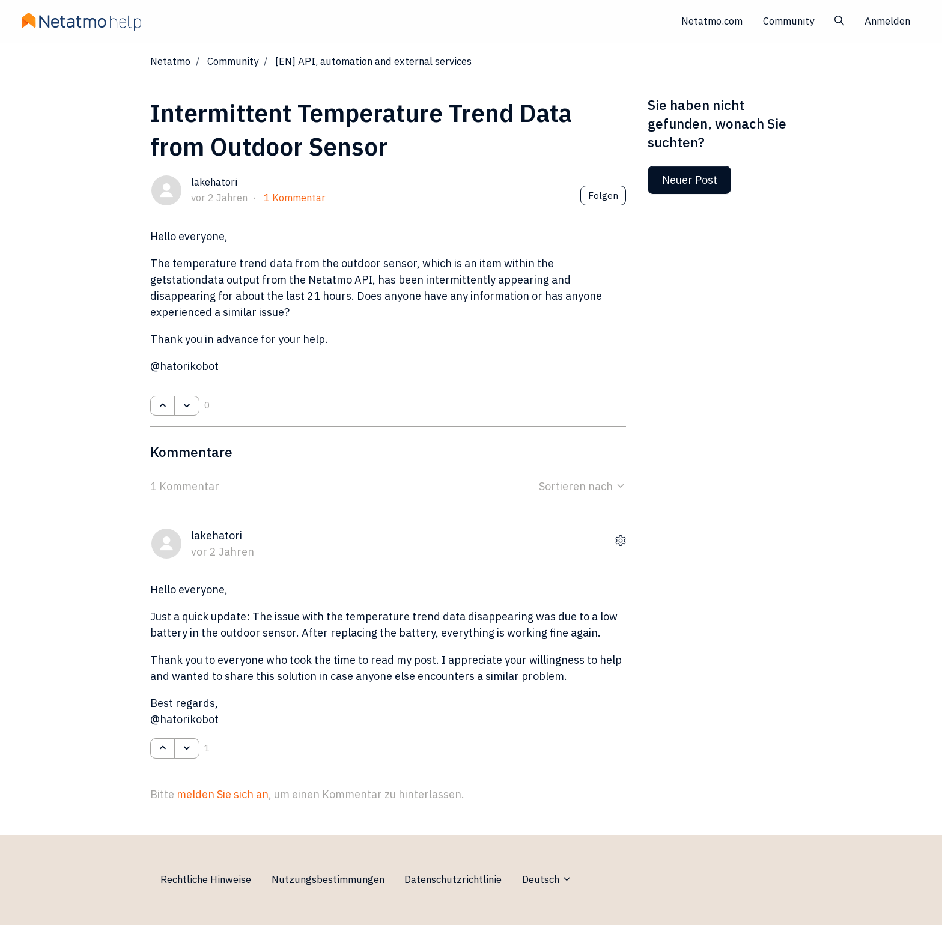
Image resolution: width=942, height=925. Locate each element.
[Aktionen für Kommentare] (620, 540)
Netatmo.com (712, 21)
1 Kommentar (295, 197)
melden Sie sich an (223, 794)
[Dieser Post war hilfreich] (162, 406)
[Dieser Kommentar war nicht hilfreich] (186, 748)
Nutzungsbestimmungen (328, 879)
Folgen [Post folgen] (603, 195)
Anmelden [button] (887, 21)
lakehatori (214, 182)
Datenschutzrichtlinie (453, 879)
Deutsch (547, 879)
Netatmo (170, 61)
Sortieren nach (582, 486)
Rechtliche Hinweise (205, 879)
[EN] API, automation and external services (373, 61)
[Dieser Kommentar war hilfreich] (162, 748)
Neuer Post (689, 180)
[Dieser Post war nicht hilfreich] (186, 406)
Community (788, 21)
